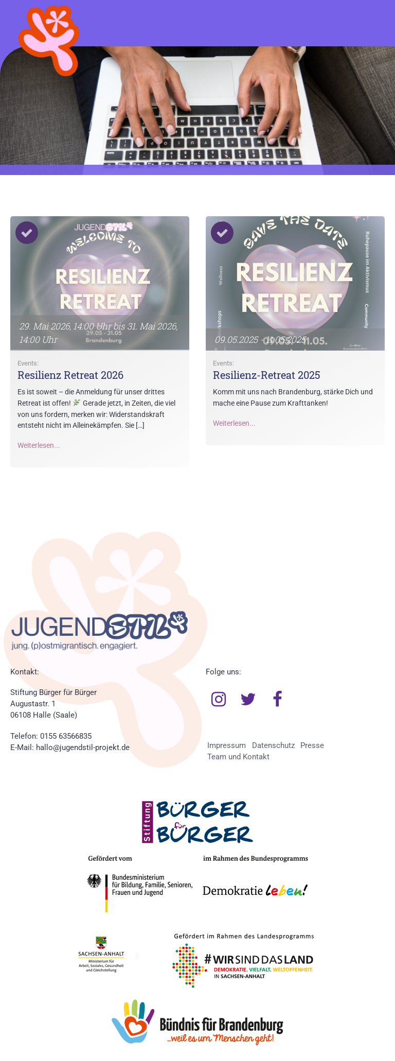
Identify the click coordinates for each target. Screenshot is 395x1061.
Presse (312, 745)
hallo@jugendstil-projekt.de (83, 747)
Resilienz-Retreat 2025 (266, 374)
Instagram (218, 699)
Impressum (226, 745)
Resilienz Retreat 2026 (70, 374)
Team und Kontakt (238, 756)
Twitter (248, 699)
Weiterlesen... (38, 445)
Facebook (278, 699)
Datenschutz (273, 745)
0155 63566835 (66, 736)
